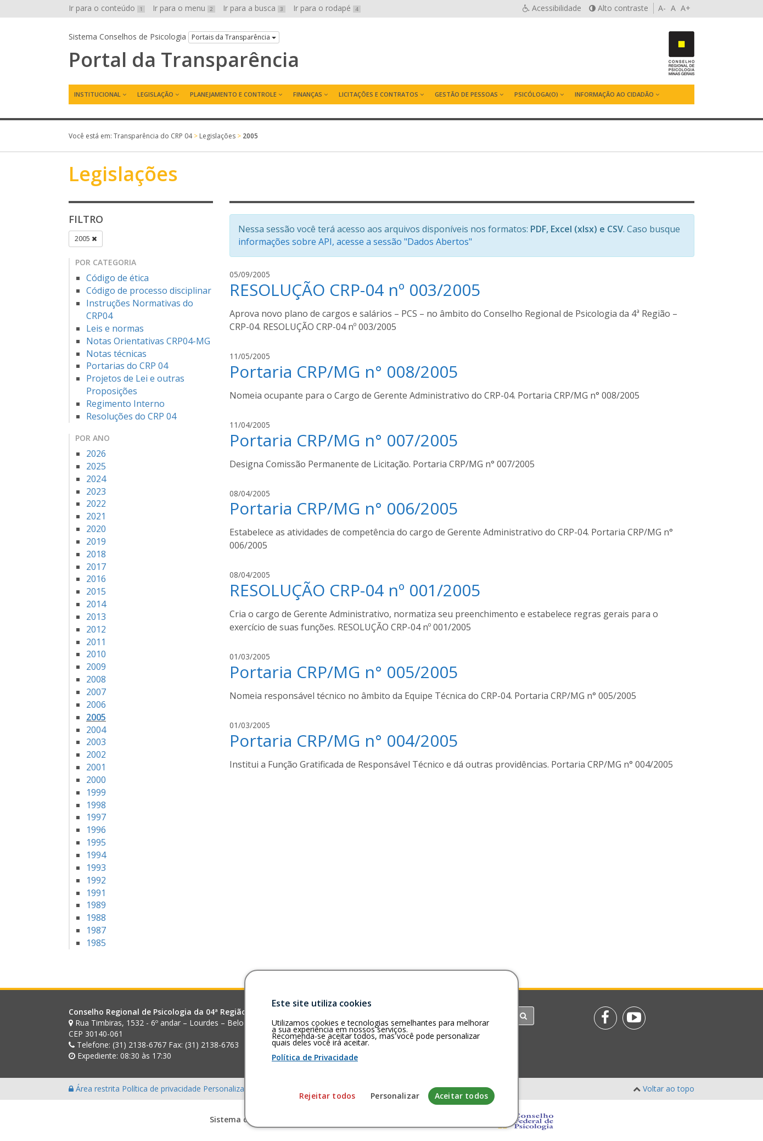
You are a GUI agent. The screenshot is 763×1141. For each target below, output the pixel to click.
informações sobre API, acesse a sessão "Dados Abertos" (355, 242)
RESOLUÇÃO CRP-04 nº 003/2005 (354, 289)
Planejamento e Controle (233, 94)
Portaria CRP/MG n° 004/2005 (343, 740)
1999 (96, 792)
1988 (96, 917)
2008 (96, 679)
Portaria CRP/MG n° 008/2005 (343, 371)
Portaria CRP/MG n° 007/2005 (343, 440)
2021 (96, 516)
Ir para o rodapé (327, 8)
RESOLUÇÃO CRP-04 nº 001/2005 (354, 590)
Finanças (307, 94)
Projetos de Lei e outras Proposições (135, 384)
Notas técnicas (116, 354)
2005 (86, 238)
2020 (96, 529)
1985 (96, 943)
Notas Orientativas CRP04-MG (148, 341)
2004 (96, 730)
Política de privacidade (162, 1088)
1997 (96, 817)
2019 (96, 541)
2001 (96, 767)
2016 (96, 579)
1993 (96, 868)
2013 (96, 617)
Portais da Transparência (234, 37)
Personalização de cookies (250, 1088)
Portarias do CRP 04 (127, 366)
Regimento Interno (125, 404)
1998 (96, 805)
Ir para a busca (254, 8)
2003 (96, 742)
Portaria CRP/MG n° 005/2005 (343, 672)
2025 (96, 466)
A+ (686, 8)
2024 (96, 479)
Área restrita (95, 1088)
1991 (96, 893)
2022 (96, 503)
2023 (96, 491)
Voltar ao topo (668, 1088)
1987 (96, 930)
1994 (96, 855)
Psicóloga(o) (536, 94)
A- (662, 8)
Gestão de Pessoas (466, 94)
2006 (96, 704)
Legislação (155, 94)
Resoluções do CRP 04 (131, 416)
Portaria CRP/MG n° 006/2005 (343, 508)
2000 (96, 780)
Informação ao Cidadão (614, 94)
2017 (96, 567)
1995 (96, 842)
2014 (96, 604)
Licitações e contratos (378, 94)
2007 (96, 692)
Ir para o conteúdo (107, 8)
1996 (96, 830)
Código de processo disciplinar (148, 290)
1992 (96, 880)
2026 (96, 454)
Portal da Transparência (184, 60)
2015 (96, 591)
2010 (96, 654)
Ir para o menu (184, 8)
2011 (96, 642)
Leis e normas (115, 328)
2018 (96, 554)
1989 (96, 905)
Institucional (97, 94)
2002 (96, 754)
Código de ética (117, 278)
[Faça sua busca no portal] (424, 1015)
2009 (96, 667)
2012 (96, 629)
